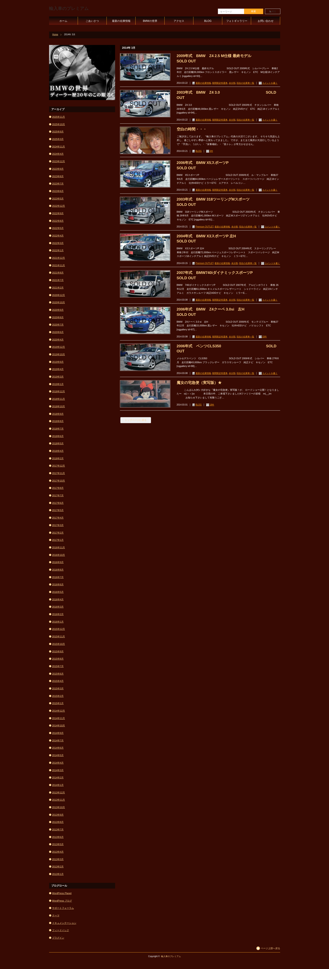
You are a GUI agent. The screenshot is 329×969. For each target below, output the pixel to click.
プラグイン (58, 937)
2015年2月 (58, 696)
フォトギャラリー (236, 20)
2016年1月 (58, 621)
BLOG (207, 20)
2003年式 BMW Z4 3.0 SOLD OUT (226, 95)
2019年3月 (58, 376)
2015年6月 (58, 673)
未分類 (232, 83)
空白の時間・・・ (192, 129)
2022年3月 (58, 243)
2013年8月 (58, 822)
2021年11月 (58, 265)
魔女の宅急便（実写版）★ (199, 383)
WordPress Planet (62, 893)
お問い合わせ (266, 20)
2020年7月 (58, 324)
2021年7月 (58, 280)
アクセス (179, 20)
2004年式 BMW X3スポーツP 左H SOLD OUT (223, 239)
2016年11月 (58, 547)
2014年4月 (58, 762)
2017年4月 (58, 517)
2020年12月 (58, 295)
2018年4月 (58, 451)
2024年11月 (58, 146)
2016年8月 (58, 569)
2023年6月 (58, 191)
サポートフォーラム (63, 908)
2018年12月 (58, 391)
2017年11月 (58, 473)
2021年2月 (58, 287)
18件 (212, 405)
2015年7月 (58, 666)
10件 (264, 336)
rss (272, 11)
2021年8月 (58, 272)
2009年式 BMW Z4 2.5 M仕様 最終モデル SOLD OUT (228, 58)
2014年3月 (58, 770)
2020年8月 (58, 317)
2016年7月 (58, 577)
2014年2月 (58, 777)
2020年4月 (58, 339)
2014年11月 (58, 718)
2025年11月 (58, 116)
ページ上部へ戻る (270, 948)
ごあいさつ (92, 20)
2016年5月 (58, 592)
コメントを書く (270, 83)
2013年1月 (58, 874)
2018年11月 (58, 399)
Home (55, 34)
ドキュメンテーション (64, 923)
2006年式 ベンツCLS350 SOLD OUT (226, 348)
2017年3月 (58, 525)
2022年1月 (58, 250)
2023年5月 (58, 198)
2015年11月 (58, 636)
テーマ (55, 915)
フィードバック (60, 930)
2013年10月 (58, 807)
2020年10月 (58, 302)
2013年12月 (58, 792)
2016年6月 (58, 584)
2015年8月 (58, 658)
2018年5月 (58, 443)
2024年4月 (58, 154)
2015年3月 (58, 688)
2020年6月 (58, 332)
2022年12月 (58, 206)
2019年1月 (58, 384)
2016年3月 (58, 606)
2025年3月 (58, 139)
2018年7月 (58, 428)
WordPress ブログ (62, 900)
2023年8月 (58, 176)
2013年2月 (58, 866)
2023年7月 (58, 183)
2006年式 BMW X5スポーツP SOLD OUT (227, 165)
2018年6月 (58, 436)
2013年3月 (58, 859)
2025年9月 (58, 131)
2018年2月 (58, 458)
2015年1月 (58, 703)
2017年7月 (58, 495)
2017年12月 (58, 465)
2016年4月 (58, 599)
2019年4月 (58, 369)
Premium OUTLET (204, 226)
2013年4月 (58, 851)
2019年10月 (58, 354)
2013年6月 (58, 837)
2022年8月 (58, 220)
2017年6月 (58, 503)
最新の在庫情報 (121, 20)
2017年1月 (58, 540)
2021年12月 (58, 258)
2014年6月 (58, 747)
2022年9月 (58, 213)
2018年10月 (58, 406)
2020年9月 (58, 310)
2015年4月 (58, 681)
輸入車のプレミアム (69, 8)
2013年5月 (58, 844)
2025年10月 (58, 124)
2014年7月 (58, 740)
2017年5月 (58, 510)
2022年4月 (58, 235)
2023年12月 (58, 161)
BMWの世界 (150, 20)
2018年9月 (58, 414)
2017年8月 (58, 488)
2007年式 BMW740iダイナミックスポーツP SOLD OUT (228, 275)
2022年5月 (58, 228)
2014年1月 (58, 785)
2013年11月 (58, 799)
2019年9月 (58, 362)
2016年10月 (58, 555)
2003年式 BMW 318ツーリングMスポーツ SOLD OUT (228, 202)
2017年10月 (58, 480)
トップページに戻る (136, 420)
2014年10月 (58, 725)
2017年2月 (58, 532)
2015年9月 (58, 651)
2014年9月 (58, 733)
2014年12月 (58, 710)
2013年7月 (58, 829)
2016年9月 (58, 562)
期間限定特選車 (220, 83)
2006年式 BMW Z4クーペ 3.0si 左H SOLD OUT (228, 312)
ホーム (63, 20)
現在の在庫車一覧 (245, 83)
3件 (211, 151)
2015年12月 (58, 629)
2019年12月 (58, 347)
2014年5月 (58, 755)
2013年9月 (58, 814)
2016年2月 (58, 614)
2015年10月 (58, 644)
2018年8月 (58, 421)
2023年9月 (58, 168)
